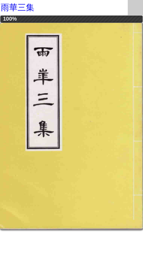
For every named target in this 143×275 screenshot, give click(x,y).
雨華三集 (17, 7)
